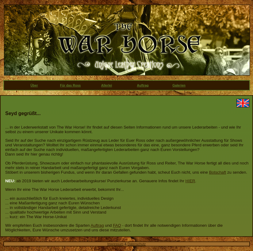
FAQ (117, 225)
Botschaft (217, 172)
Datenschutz (137, 244)
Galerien (179, 85)
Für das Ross (70, 85)
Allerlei (106, 85)
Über (34, 85)
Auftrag (143, 85)
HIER (190, 181)
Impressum (115, 244)
